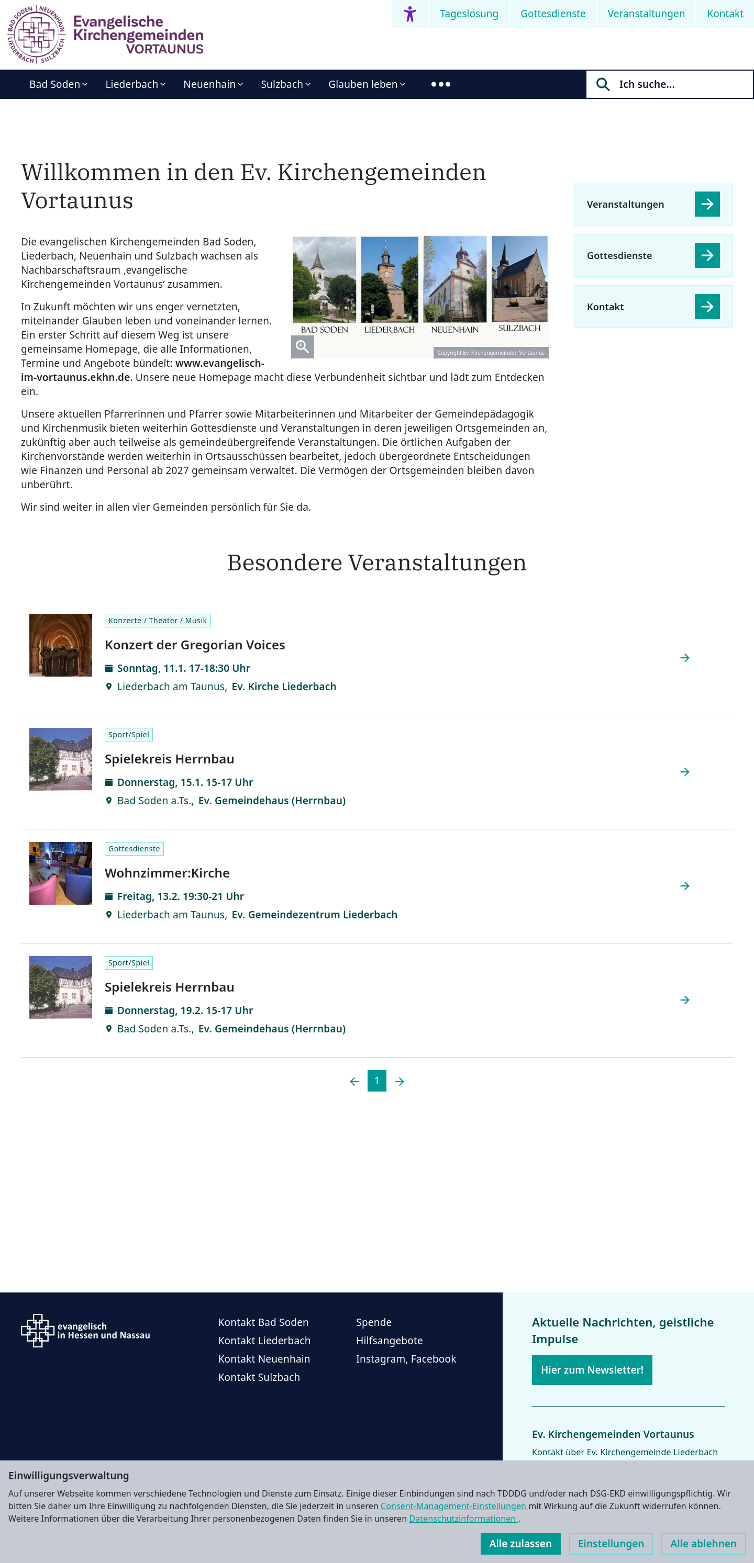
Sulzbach (282, 84)
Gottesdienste (553, 13)
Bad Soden (54, 84)
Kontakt (725, 13)
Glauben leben (362, 84)
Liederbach (131, 84)
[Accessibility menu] (410, 14)
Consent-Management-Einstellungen (454, 1506)
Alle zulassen (521, 1543)
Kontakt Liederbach (264, 1340)
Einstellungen (611, 1543)
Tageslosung (469, 13)
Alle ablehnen (703, 1543)
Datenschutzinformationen (463, 1518)
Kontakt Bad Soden (263, 1322)
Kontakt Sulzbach (259, 1377)
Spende (374, 1322)
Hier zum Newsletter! (592, 1370)
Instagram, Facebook (406, 1359)
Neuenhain (209, 84)
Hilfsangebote (389, 1340)
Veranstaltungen (646, 13)
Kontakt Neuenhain (264, 1359)
